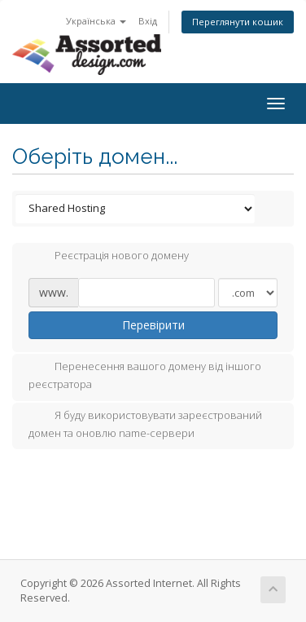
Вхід (147, 21)
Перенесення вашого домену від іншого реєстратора (144, 375)
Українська (96, 21)
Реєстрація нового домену (108, 257)
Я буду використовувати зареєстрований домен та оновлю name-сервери (145, 424)
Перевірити (153, 325)
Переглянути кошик (237, 21)
